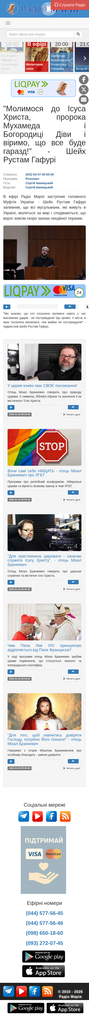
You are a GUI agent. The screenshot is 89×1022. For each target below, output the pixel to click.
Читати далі (71, 414)
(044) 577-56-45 (44, 913)
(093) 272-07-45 (44, 943)
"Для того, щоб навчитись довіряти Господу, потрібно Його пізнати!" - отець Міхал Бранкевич (44, 739)
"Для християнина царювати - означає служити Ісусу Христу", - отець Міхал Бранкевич (44, 560)
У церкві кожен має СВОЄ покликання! (42, 386)
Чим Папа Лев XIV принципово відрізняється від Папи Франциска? (44, 647)
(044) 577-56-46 (44, 923)
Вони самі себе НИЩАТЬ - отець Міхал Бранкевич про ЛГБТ (44, 473)
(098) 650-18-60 (44, 933)
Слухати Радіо (69, 5)
